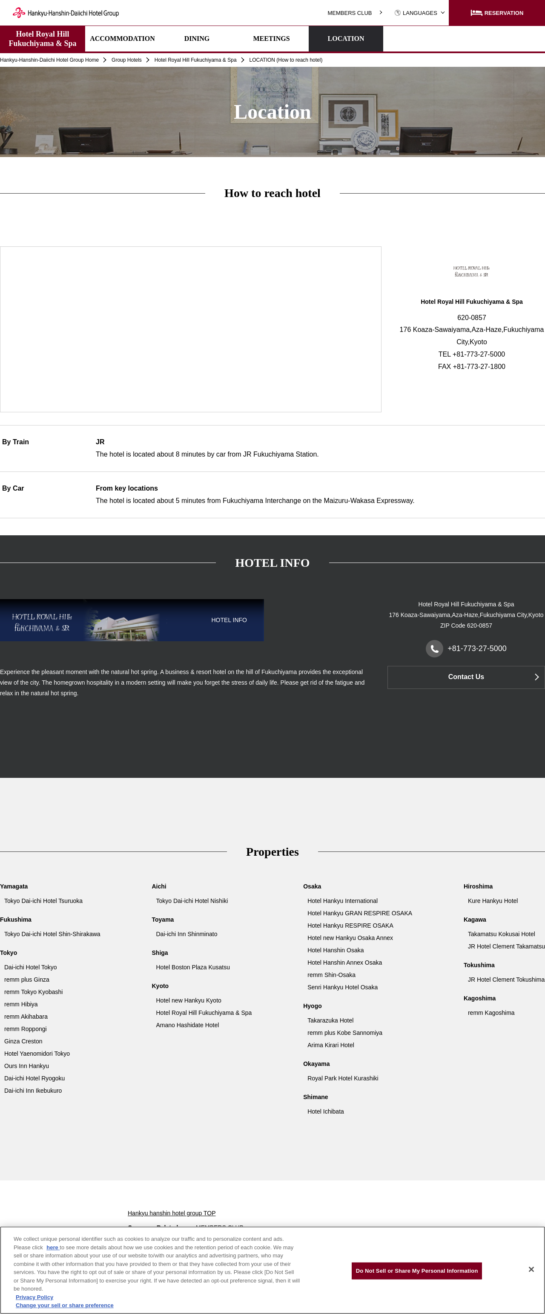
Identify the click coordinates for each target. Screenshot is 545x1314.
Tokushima (479, 965)
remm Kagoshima (491, 1012)
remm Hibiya (21, 1004)
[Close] (531, 1269)
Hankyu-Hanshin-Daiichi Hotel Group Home (49, 60)
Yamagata (14, 886)
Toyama (163, 919)
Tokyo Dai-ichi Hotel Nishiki (192, 900)
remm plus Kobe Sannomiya (344, 1032)
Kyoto (160, 986)
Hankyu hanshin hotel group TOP (172, 1213)
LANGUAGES (415, 13)
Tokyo (8, 952)
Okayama (316, 1063)
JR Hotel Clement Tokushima (506, 979)
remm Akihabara (26, 1016)
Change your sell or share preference (65, 1305)
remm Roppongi (25, 1028)
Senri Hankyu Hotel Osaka (342, 987)
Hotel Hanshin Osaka (335, 950)
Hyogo (312, 1006)
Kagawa (475, 919)
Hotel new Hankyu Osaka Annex (350, 937)
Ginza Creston (23, 1041)
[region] (272, 1270)
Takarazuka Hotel (330, 1020)
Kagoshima (480, 998)
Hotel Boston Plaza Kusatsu (193, 967)
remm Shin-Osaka (331, 974)
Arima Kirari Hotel (330, 1045)
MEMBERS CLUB (349, 13)
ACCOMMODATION (122, 38)
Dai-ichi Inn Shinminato (187, 934)
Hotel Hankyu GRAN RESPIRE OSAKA (359, 913)
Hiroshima (478, 886)
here (53, 1247)
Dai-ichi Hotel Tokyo (30, 967)
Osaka (312, 886)
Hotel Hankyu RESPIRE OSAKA (350, 925)
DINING (197, 38)
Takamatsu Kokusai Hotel (501, 934)
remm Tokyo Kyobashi (33, 991)
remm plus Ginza (26, 979)
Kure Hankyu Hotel (493, 900)
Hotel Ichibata (325, 1111)
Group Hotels (127, 60)
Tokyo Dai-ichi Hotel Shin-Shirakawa (52, 934)
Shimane (315, 1097)
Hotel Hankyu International (342, 900)
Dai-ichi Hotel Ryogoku (34, 1078)
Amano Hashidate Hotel (187, 1025)
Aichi (159, 886)
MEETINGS (271, 38)
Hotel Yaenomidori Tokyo (37, 1053)
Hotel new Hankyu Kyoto (188, 1000)
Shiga (160, 952)
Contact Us (466, 676)
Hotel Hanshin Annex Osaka (344, 962)
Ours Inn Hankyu (26, 1066)
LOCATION (346, 38)
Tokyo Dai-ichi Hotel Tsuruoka (43, 900)
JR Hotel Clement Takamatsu (506, 946)
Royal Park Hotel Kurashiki (343, 1078)
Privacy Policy (34, 1297)
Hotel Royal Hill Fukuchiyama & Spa (42, 39)
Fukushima (16, 919)
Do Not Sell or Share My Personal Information (417, 1271)
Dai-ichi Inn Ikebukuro (33, 1090)
